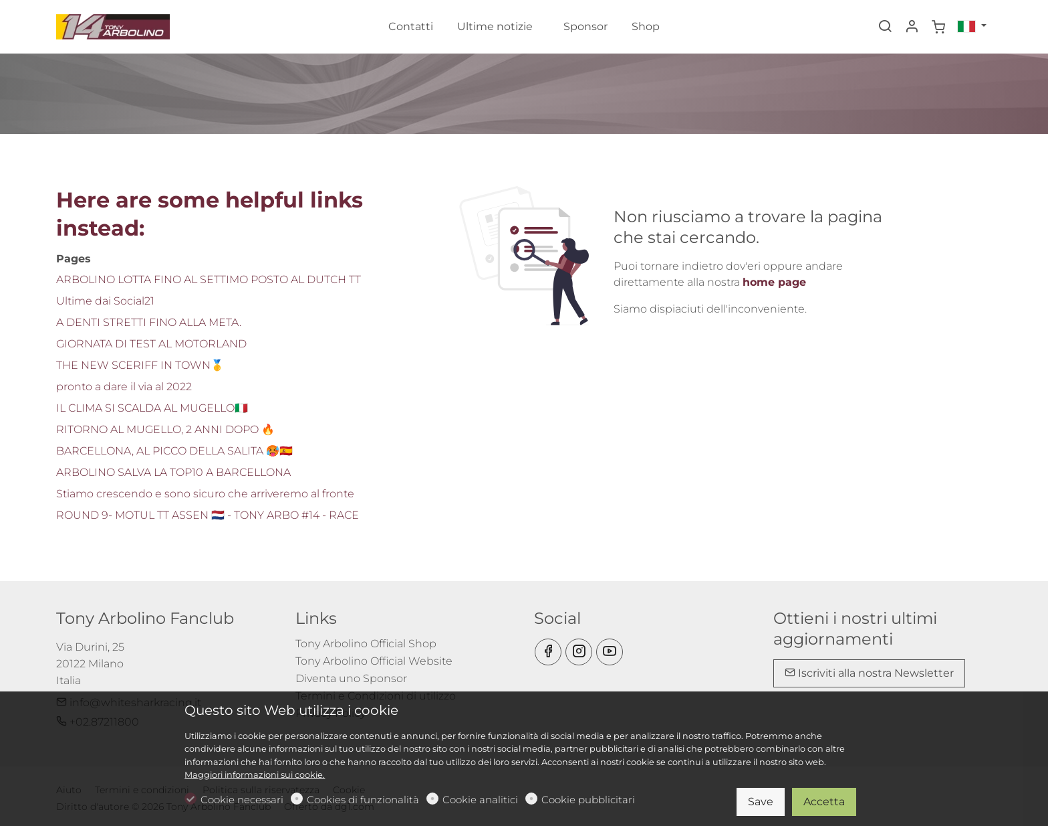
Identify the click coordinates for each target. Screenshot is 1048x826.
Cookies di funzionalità (363, 799)
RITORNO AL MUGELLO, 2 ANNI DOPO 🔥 (165, 429)
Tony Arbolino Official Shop (365, 643)
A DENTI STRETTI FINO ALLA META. (148, 322)
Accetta (824, 801)
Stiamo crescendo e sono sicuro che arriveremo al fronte (205, 493)
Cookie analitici (480, 799)
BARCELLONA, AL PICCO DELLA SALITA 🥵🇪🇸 (174, 450)
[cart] (938, 27)
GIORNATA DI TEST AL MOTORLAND (151, 343)
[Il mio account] (911, 27)
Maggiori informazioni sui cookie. (254, 775)
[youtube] (609, 652)
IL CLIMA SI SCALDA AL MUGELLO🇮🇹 (152, 408)
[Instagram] (578, 652)
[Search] (885, 27)
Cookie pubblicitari (588, 799)
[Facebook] (548, 652)
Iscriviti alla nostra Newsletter (869, 673)
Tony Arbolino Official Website (373, 661)
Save (760, 801)
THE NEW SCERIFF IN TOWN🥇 (140, 365)
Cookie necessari (242, 799)
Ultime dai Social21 (105, 301)
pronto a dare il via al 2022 (124, 386)
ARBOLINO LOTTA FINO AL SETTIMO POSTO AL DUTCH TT (208, 279)
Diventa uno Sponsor (351, 678)
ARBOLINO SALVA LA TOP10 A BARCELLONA (173, 472)
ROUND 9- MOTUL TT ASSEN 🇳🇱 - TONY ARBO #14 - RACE (207, 515)
